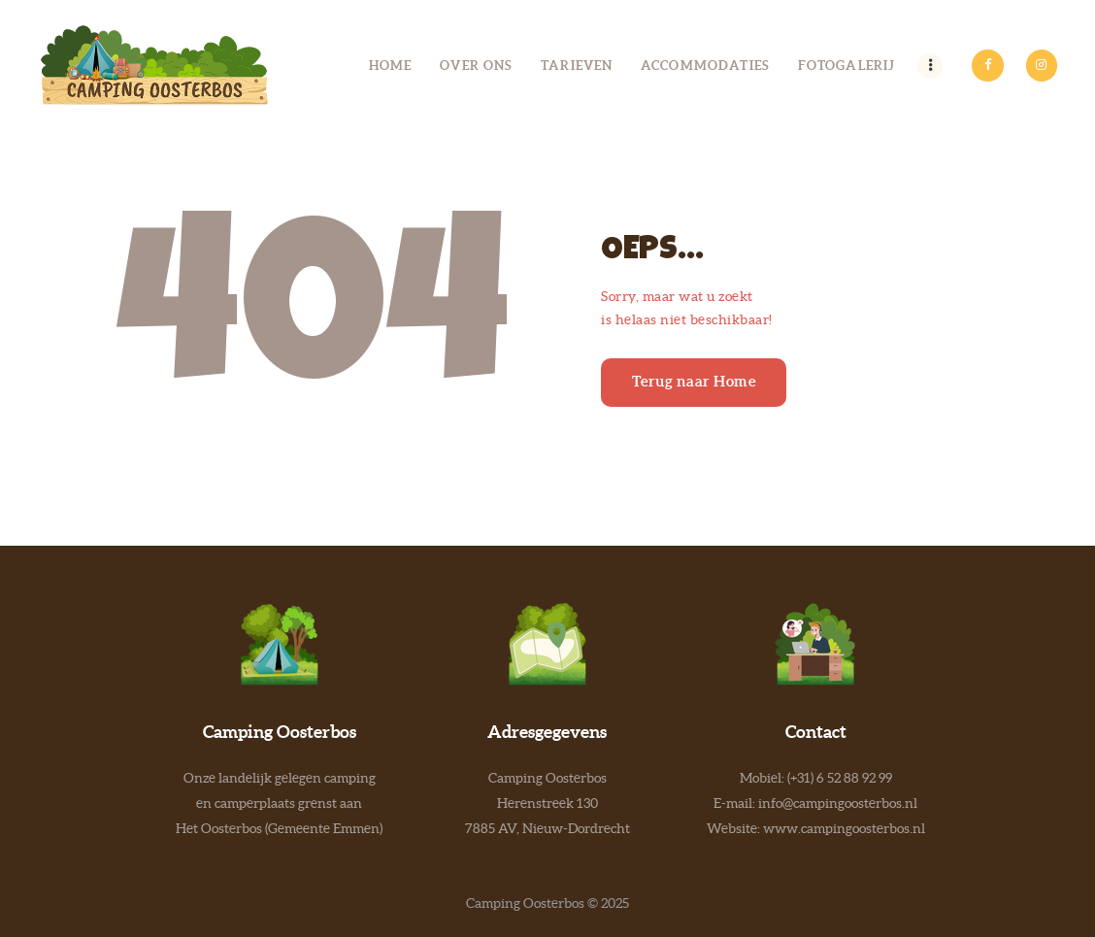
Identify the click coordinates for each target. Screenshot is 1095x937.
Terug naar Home (694, 381)
